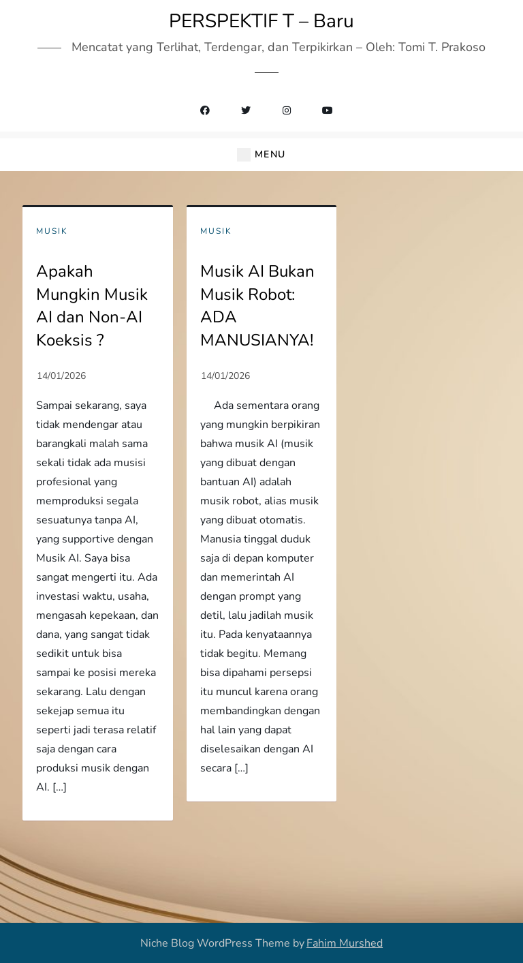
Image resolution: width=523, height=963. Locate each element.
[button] (261, 155)
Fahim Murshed (344, 943)
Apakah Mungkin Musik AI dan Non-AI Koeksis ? (92, 305)
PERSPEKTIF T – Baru (261, 21)
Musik (52, 231)
